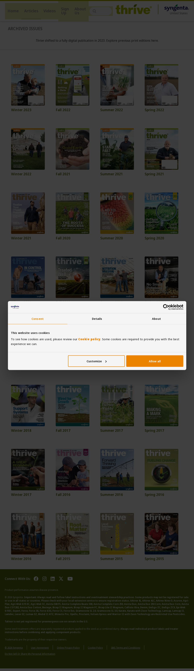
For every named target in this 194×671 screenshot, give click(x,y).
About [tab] (156, 319)
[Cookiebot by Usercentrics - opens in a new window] (166, 307)
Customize (97, 361)
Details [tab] (97, 319)
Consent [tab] (38, 319)
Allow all (155, 361)
